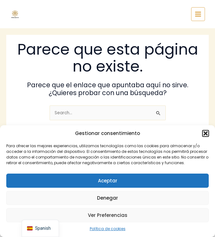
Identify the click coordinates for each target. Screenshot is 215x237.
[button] (205, 133)
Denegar (107, 198)
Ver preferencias (107, 215)
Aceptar (107, 180)
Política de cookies (108, 228)
